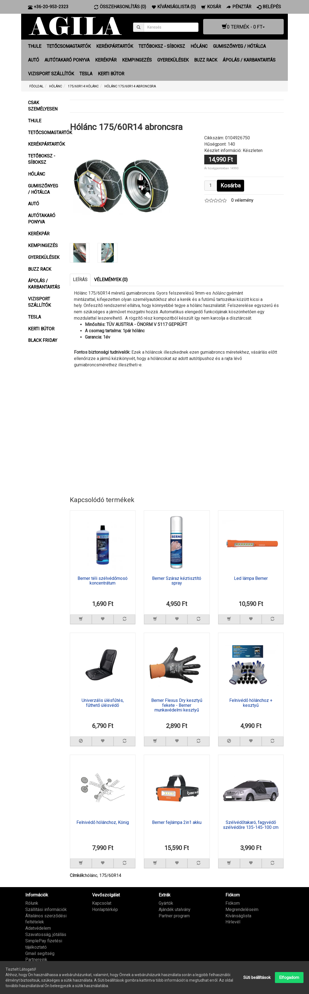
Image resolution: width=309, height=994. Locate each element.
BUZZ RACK (205, 60)
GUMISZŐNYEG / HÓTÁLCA (239, 46)
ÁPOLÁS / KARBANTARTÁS (249, 60)
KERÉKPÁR (106, 60)
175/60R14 (110, 875)
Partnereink (36, 959)
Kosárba (230, 185)
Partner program (174, 915)
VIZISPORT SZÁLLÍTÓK (51, 73)
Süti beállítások (257, 977)
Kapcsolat (101, 903)
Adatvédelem (38, 928)
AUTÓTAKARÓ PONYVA (67, 60)
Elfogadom (289, 977)
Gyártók (166, 903)
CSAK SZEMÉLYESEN (42, 106)
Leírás (80, 279)
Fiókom (232, 903)
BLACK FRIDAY (42, 340)
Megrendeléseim (241, 909)
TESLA (85, 73)
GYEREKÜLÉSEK (173, 60)
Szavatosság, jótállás (45, 934)
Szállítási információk (46, 909)
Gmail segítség (39, 953)
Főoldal (36, 86)
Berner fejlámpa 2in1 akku (177, 822)
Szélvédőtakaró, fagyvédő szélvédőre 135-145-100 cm (250, 825)
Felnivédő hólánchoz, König (102, 822)
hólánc (91, 875)
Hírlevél (232, 921)
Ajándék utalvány (175, 909)
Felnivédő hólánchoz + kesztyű (250, 703)
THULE (34, 46)
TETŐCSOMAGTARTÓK (69, 46)
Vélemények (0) (111, 279)
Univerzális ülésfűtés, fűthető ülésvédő (103, 703)
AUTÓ (33, 60)
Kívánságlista (238, 915)
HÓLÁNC (199, 46)
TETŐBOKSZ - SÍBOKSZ (162, 46)
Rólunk (31, 903)
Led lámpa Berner (251, 578)
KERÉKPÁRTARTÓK (114, 46)
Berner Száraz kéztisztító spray (176, 581)
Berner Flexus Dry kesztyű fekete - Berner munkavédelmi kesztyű (176, 705)
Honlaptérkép (105, 909)
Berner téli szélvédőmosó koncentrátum (103, 581)
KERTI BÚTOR (111, 73)
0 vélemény (242, 200)
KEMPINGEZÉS (137, 60)
